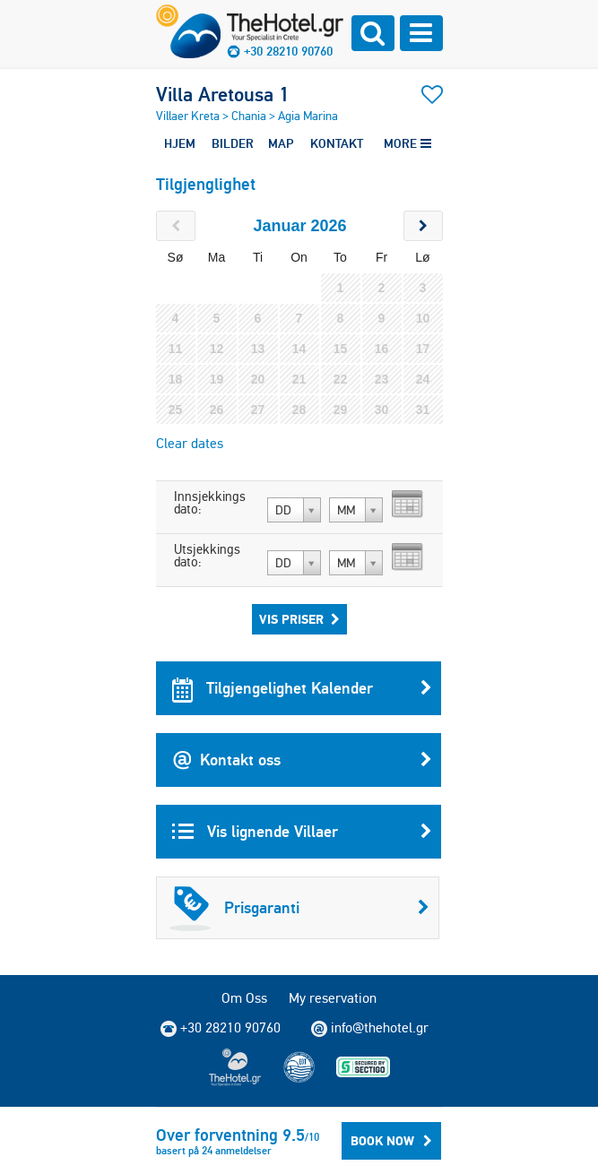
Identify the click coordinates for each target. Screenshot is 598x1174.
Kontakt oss (302, 760)
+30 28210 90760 (288, 51)
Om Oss (244, 997)
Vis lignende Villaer (302, 832)
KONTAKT (336, 143)
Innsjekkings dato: (210, 502)
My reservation (333, 997)
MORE (407, 143)
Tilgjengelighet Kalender (302, 688)
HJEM (179, 143)
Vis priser (299, 619)
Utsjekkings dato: (207, 555)
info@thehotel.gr (370, 1028)
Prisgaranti (299, 907)
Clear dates (189, 443)
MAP (280, 143)
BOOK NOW (391, 1141)
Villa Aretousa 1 (223, 94)
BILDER (233, 143)
